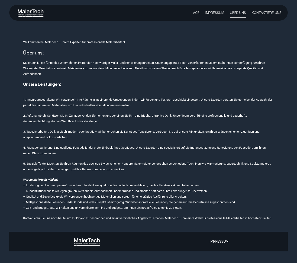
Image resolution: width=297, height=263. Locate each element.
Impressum (214, 13)
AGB (196, 13)
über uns (238, 13)
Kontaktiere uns (266, 13)
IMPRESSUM (219, 241)
